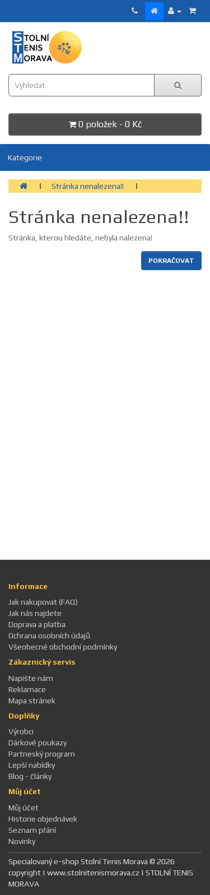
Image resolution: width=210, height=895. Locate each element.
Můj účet (23, 807)
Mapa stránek (31, 700)
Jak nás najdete (35, 613)
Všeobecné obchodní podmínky (62, 646)
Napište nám (30, 678)
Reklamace (27, 689)
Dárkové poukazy (37, 742)
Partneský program (41, 753)
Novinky (21, 841)
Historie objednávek (42, 818)
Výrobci (21, 731)
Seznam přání (32, 830)
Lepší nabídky (31, 764)
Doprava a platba (37, 624)
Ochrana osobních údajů (49, 635)
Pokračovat (171, 261)
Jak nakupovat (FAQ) (43, 601)
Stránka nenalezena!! (88, 186)
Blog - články (30, 776)
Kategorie (25, 157)
